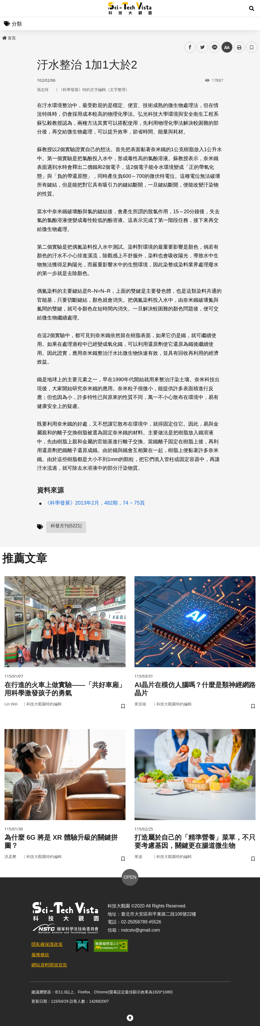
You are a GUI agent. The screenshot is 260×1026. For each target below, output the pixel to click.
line (212, 47)
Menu (8, 8)
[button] (251, 8)
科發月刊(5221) (66, 525)
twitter (202, 47)
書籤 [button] (251, 47)
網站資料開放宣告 (49, 965)
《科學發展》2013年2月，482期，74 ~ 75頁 (95, 503)
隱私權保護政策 (47, 944)
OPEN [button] (130, 877)
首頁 (9, 38)
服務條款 (40, 954)
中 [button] (227, 47)
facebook (190, 47)
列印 (239, 47)
